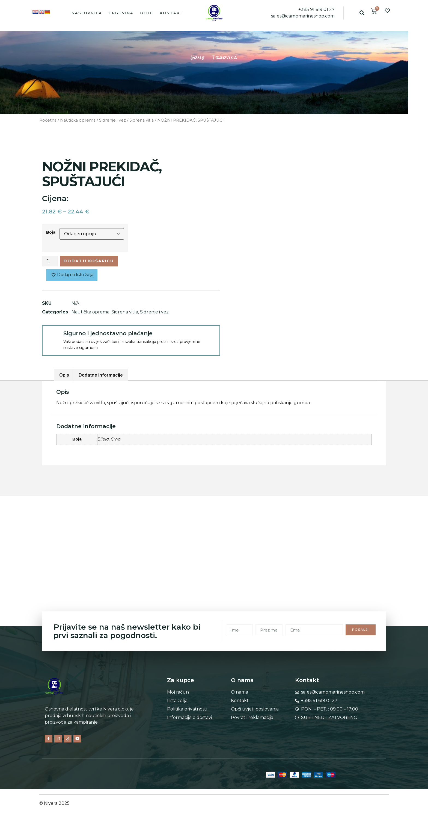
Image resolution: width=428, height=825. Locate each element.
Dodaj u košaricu (93, 261)
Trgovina (121, 13)
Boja (50, 232)
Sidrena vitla (141, 120)
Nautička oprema (78, 120)
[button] (361, 12)
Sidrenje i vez (112, 120)
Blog (146, 13)
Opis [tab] (64, 377)
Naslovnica (87, 13)
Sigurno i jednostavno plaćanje (108, 335)
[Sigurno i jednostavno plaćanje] (52, 337)
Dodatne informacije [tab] (101, 377)
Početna (48, 120)
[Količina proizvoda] (50, 262)
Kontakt (171, 13)
